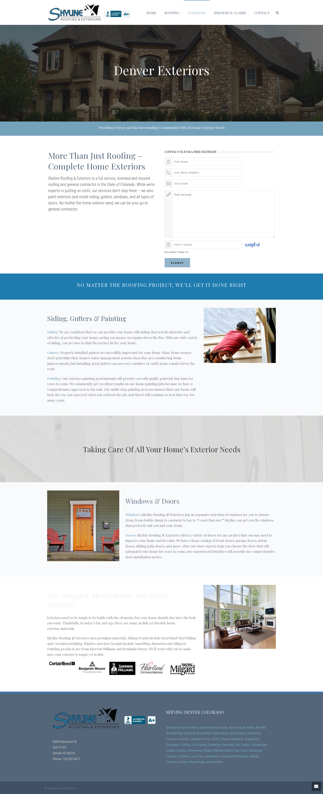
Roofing (172, 13)
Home (151, 13)
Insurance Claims (230, 13)
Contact (262, 13)
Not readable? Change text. (177, 251)
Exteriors (197, 13)
